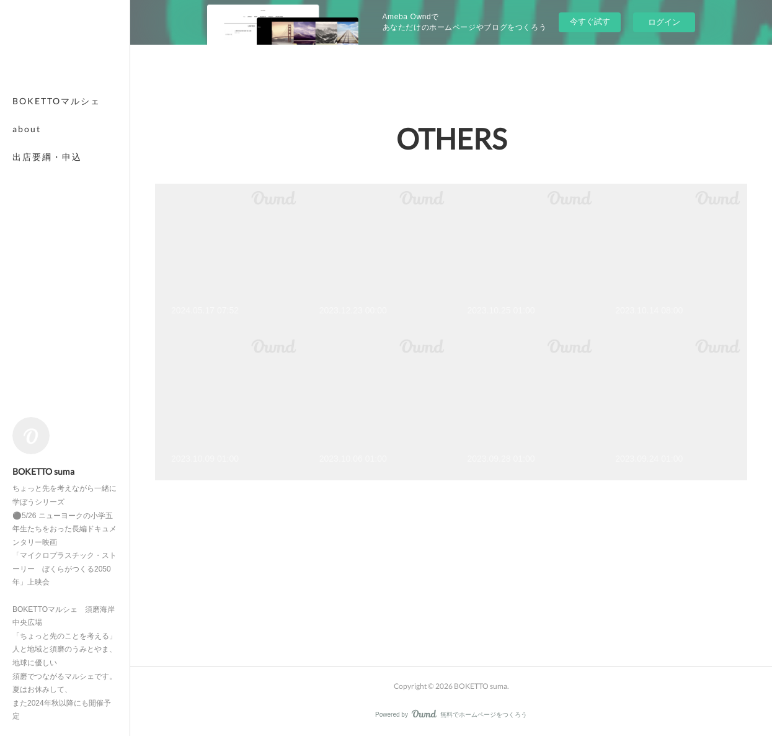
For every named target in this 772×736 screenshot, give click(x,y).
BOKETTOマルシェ (56, 101)
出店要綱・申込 (47, 156)
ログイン (664, 22)
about (26, 128)
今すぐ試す (590, 21)
